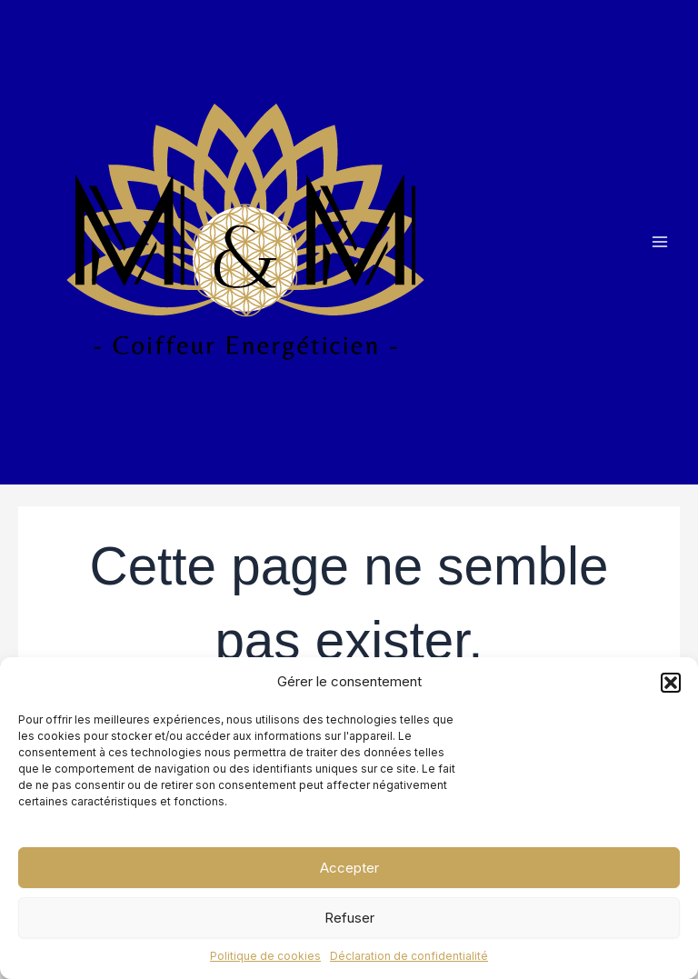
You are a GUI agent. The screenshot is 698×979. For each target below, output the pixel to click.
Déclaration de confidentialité (409, 956)
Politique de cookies (265, 956)
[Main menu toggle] (659, 242)
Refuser (349, 917)
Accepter (349, 867)
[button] (671, 683)
